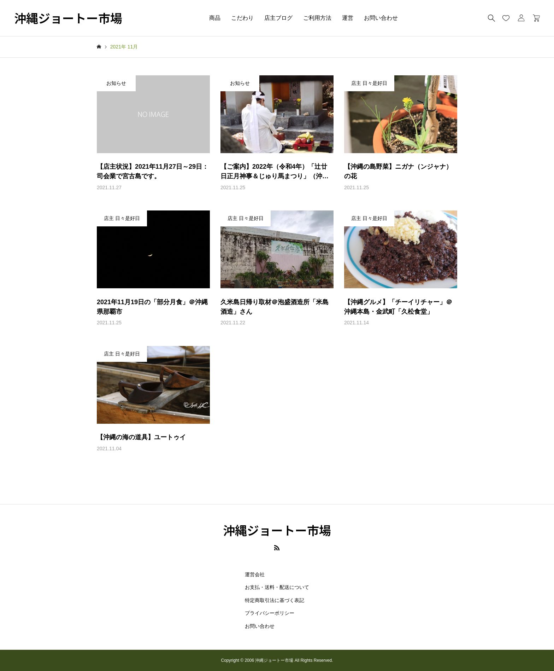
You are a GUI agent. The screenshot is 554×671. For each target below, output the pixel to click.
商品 (214, 18)
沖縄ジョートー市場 (68, 18)
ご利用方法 (317, 18)
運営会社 (255, 574)
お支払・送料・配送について (277, 587)
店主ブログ (278, 18)
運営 (347, 18)
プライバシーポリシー (269, 613)
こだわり (242, 18)
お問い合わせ (381, 18)
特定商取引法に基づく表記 (274, 600)
